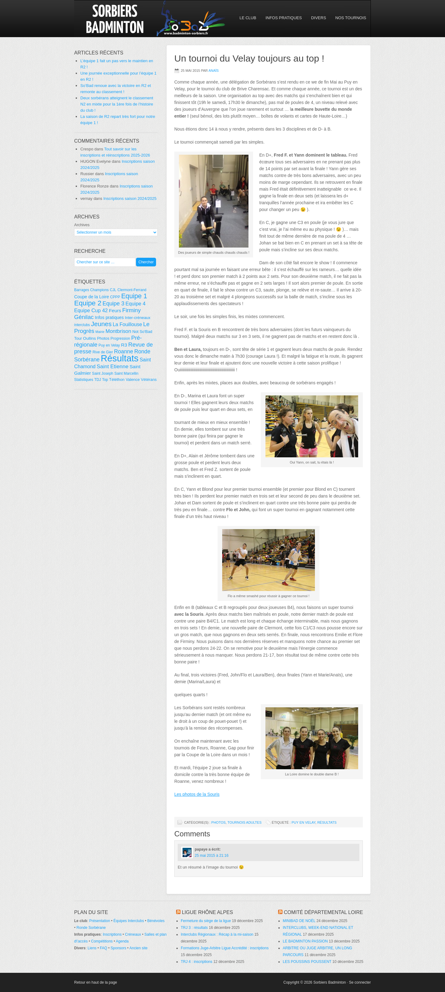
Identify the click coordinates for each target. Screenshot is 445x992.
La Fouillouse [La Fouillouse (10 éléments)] (127, 324)
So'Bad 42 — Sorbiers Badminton (128, 18)
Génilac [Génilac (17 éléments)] (84, 317)
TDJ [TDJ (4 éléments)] (97, 379)
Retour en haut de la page (95, 982)
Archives (82, 224)
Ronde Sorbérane (91, 927)
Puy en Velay (303, 822)
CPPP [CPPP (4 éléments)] (115, 297)
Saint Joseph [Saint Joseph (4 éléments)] (102, 373)
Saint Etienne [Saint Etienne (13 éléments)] (113, 366)
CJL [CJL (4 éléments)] (113, 290)
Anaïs (214, 70)
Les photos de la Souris (196, 794)
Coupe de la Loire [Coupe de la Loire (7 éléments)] (91, 296)
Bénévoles (156, 921)
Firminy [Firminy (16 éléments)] (131, 310)
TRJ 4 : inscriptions (196, 962)
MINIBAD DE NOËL (299, 921)
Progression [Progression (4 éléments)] (120, 338)
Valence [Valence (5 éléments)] (133, 379)
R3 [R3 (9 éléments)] (124, 344)
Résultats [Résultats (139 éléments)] (119, 358)
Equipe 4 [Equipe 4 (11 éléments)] (135, 303)
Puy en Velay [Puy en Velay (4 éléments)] (109, 345)
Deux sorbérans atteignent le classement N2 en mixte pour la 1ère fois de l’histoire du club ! (116, 104)
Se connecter (360, 982)
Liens (91, 948)
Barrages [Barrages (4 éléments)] (81, 290)
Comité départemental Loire (323, 912)
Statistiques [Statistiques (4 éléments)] (83, 379)
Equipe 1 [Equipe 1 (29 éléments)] (134, 296)
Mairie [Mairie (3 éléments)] (99, 332)
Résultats (327, 822)
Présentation (99, 921)
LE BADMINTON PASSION (305, 941)
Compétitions (102, 941)
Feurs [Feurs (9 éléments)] (115, 310)
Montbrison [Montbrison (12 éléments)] (118, 331)
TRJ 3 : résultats (194, 927)
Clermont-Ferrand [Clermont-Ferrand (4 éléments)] (131, 290)
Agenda (122, 941)
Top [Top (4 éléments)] (105, 379)
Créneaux (133, 934)
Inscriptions (112, 934)
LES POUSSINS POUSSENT (307, 962)
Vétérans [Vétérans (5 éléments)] (149, 379)
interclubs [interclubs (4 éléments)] (82, 325)
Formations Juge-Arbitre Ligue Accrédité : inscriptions (225, 948)
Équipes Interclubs (128, 921)
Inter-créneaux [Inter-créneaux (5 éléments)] (137, 317)
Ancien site (138, 948)
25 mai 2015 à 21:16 (211, 855)
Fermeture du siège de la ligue (206, 921)
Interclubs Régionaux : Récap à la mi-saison (217, 934)
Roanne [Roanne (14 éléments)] (123, 351)
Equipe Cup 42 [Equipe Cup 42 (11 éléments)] (91, 310)
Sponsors (118, 948)
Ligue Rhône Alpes (207, 912)
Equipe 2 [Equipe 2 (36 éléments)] (87, 303)
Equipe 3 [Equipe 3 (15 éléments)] (114, 303)
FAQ (103, 948)
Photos (218, 822)
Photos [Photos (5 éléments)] (103, 338)
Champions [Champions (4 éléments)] (99, 290)
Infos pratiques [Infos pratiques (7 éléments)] (109, 317)
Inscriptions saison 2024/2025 (129, 198)
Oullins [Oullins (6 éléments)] (89, 338)
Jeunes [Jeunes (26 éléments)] (101, 323)
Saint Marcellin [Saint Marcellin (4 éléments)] (126, 373)
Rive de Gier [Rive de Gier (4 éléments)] (102, 352)
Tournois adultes (244, 822)
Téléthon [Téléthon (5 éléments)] (117, 379)
